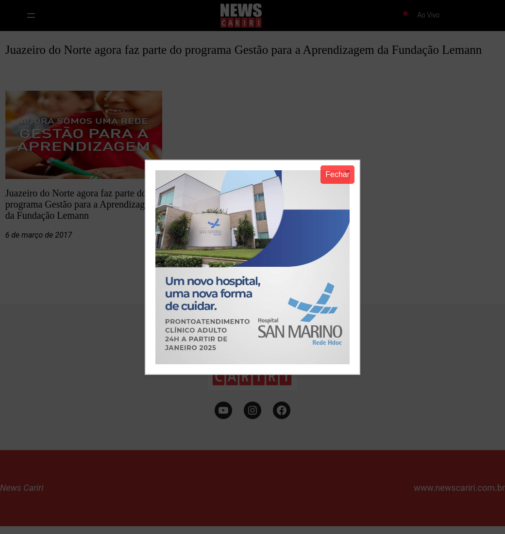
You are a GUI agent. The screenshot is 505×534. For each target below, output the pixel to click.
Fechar (337, 174)
